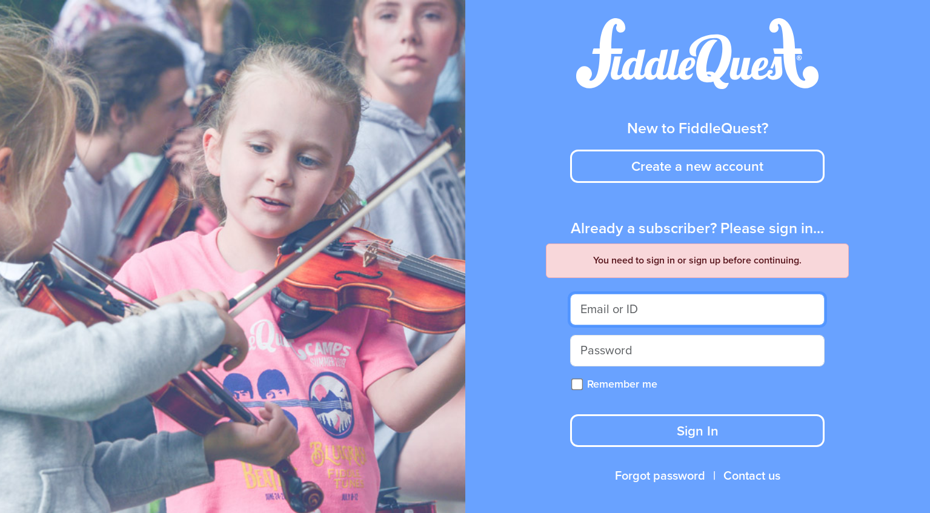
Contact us (751, 476)
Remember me (622, 384)
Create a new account (697, 166)
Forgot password (660, 476)
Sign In (698, 431)
